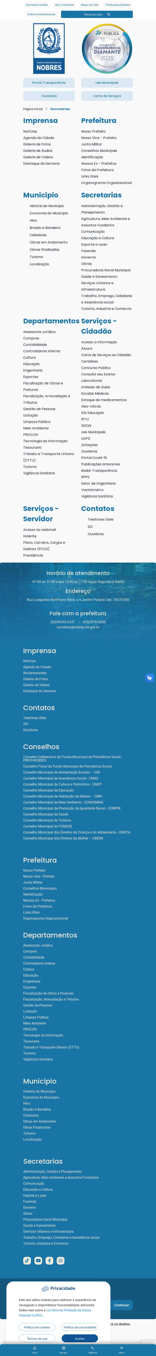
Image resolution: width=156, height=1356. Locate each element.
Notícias (30, 131)
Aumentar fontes (37, 5)
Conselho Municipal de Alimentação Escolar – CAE (61, 772)
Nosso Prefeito (93, 131)
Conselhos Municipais (99, 150)
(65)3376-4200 (94, 622)
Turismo (36, 256)
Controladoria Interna (41, 351)
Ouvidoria (89, 451)
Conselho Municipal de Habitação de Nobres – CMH (62, 796)
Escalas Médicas (95, 393)
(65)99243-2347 (62, 622)
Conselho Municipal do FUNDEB (47, 826)
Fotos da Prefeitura (97, 169)
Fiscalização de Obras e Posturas (48, 993)
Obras (86, 263)
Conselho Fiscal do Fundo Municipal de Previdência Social (67, 766)
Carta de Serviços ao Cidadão (106, 354)
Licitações (89, 444)
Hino (33, 220)
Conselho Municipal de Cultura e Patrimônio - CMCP (62, 784)
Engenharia (32, 370)
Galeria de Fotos (37, 144)
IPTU (85, 419)
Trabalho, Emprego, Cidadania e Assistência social (61, 1237)
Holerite (30, 536)
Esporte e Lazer (94, 244)
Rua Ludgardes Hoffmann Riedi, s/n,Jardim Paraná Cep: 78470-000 (78, 600)
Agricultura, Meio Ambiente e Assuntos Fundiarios (61, 1177)
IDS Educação (92, 412)
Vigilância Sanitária (39, 473)
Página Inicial (33, 109)
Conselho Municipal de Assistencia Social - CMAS (60, 778)
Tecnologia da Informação (45, 441)
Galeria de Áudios (37, 150)
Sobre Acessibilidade (41, 14)
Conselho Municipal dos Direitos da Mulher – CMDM (63, 838)
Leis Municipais (93, 432)
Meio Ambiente (36, 428)
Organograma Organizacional (106, 182)
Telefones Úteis (101, 519)
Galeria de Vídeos (38, 157)
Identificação (92, 157)
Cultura (29, 357)
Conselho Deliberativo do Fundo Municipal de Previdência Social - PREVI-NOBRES (72, 758)
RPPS (85, 477)
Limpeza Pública (36, 421)
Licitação (30, 415)
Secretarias (60, 109)
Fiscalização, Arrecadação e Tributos (51, 999)
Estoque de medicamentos (104, 399)
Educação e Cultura (97, 238)
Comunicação (93, 231)
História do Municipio (47, 205)
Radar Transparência (99, 470)
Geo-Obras (91, 406)
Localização (39, 264)
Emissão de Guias (95, 387)
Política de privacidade (80, 1327)
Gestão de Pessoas (39, 408)
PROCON (30, 434)
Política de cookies (37, 1327)
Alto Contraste (64, 5)
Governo (88, 257)
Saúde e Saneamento (99, 276)
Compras (31, 338)
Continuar (121, 1305)
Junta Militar (91, 144)
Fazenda (88, 250)
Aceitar (80, 1338)
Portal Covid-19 (94, 457)
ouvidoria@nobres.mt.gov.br (78, 627)
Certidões (89, 361)
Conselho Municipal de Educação (48, 790)
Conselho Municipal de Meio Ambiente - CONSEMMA (63, 802)
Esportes (30, 376)
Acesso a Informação (99, 342)
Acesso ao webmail (39, 529)
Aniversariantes (35, 673)
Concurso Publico (96, 367)
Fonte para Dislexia (118, 5)
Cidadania (38, 235)
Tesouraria (32, 447)
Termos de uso (37, 1338)
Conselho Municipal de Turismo (47, 820)
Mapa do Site (89, 5)
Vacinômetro (92, 489)
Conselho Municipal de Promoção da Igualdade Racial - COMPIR (72, 808)
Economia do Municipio (49, 213)
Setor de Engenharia (98, 483)
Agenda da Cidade (38, 137)
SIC (90, 526)
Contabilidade (35, 344)
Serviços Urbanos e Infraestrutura (48, 1231)
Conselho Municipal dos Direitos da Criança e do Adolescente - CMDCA (76, 832)
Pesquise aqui (97, 14)
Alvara (86, 348)
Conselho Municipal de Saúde (45, 814)
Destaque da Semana (41, 163)
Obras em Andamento (49, 242)
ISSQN (86, 425)
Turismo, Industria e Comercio (106, 308)
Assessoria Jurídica (39, 331)
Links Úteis (89, 176)
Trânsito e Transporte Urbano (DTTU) (51, 1047)
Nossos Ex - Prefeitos (98, 163)
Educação (31, 363)
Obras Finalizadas (44, 249)
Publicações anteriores (100, 464)
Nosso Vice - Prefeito (99, 137)
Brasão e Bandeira (45, 227)
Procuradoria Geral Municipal (105, 270)
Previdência (33, 555)
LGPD (85, 438)
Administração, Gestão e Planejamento (52, 1171)
